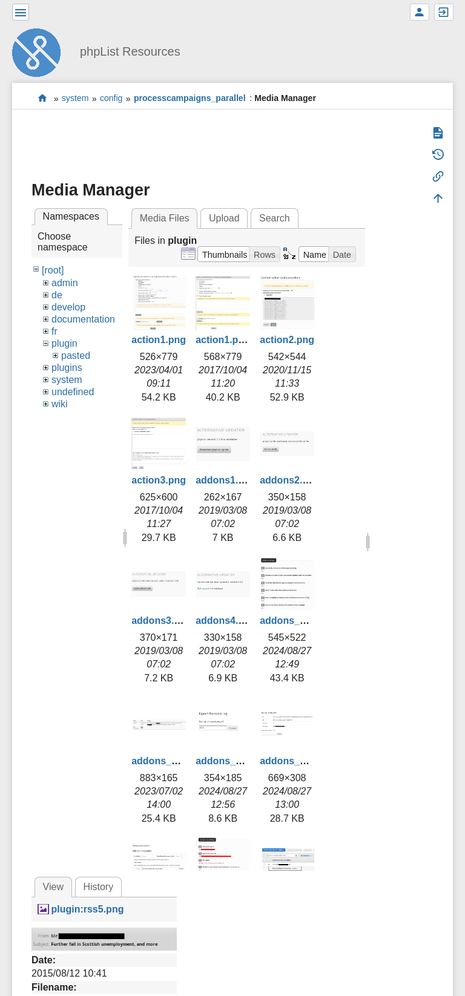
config (111, 98)
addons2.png (290, 480)
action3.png (158, 480)
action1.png (158, 340)
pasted (75, 355)
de (56, 295)
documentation (83, 319)
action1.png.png (233, 340)
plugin (64, 343)
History (98, 887)
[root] (53, 270)
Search (274, 218)
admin (64, 283)
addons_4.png (292, 761)
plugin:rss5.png (87, 909)
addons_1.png (292, 620)
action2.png (287, 340)
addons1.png (226, 480)
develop (68, 307)
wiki (59, 404)
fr (54, 331)
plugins (66, 367)
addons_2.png (164, 761)
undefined (72, 392)
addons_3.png (228, 761)
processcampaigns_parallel (190, 98)
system (75, 98)
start (43, 98)
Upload (224, 218)
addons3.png (161, 620)
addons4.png (226, 620)
